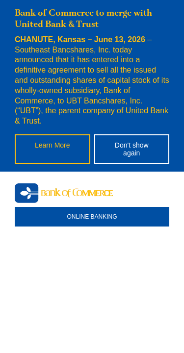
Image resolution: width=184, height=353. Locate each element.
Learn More (52, 145)
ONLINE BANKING (92, 216)
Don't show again (132, 149)
